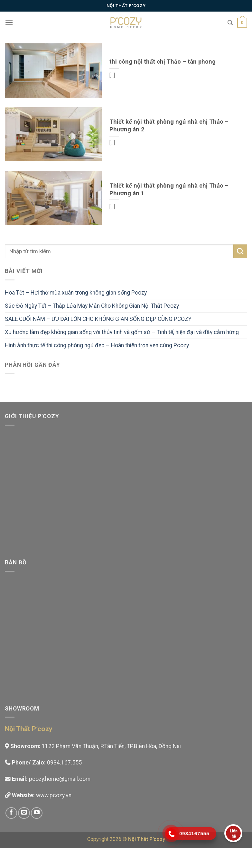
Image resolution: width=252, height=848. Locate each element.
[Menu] (9, 22)
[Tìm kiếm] (230, 22)
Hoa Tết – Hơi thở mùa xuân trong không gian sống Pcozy (76, 292)
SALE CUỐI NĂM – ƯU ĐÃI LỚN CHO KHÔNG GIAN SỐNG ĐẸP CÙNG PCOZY (98, 319)
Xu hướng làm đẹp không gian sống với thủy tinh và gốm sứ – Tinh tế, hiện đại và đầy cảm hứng (122, 332)
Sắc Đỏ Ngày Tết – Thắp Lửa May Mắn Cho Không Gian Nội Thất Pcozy (92, 306)
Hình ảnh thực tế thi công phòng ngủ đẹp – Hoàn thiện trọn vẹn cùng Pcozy (97, 345)
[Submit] (240, 251)
